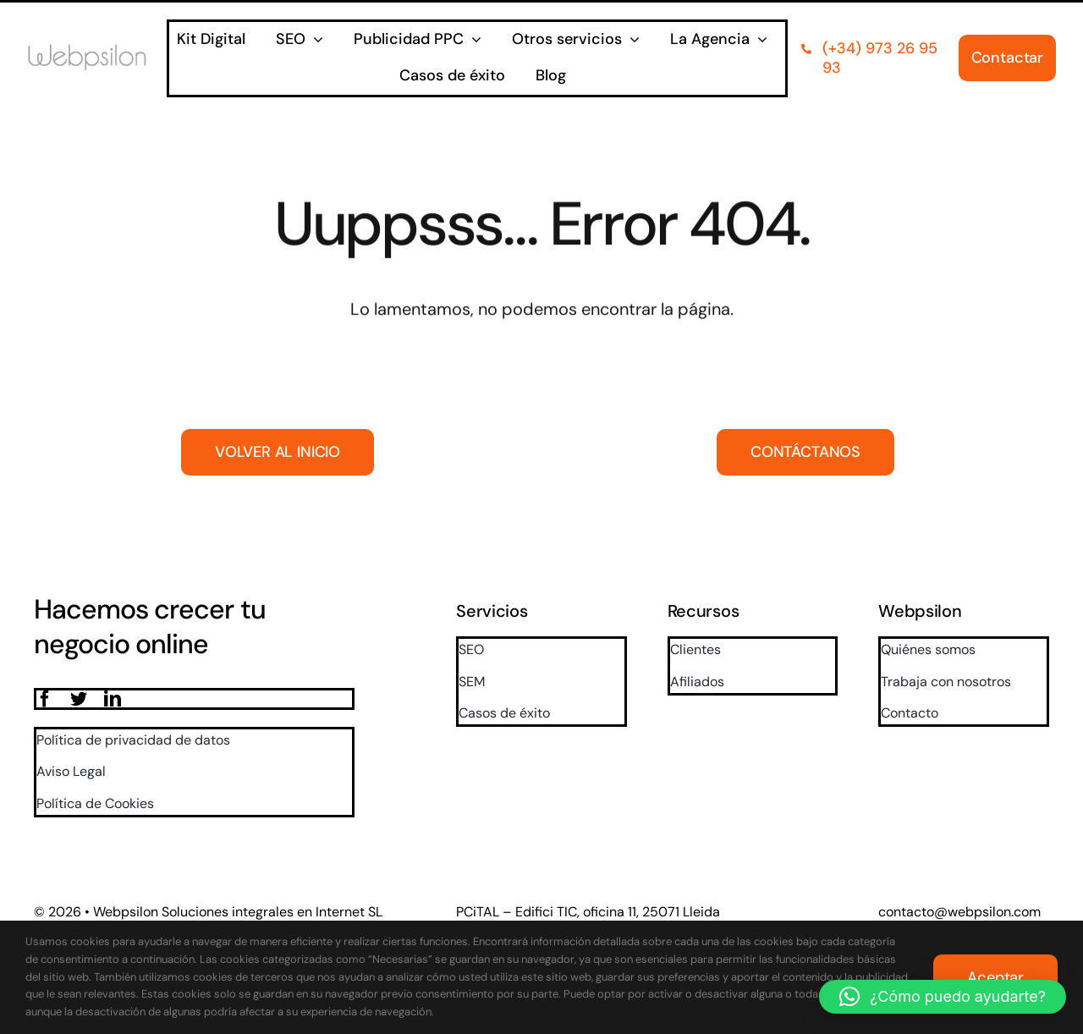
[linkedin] (112, 698)
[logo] (97, 52)
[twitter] (78, 698)
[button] (942, 997)
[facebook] (44, 698)
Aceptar (995, 977)
